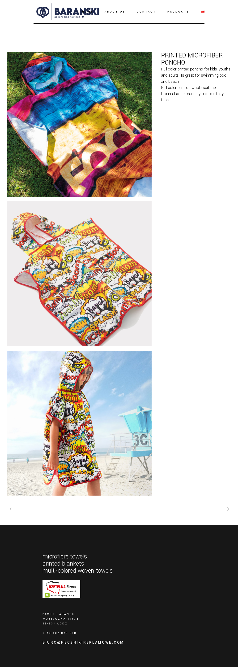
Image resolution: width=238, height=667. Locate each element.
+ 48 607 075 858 (59, 633)
